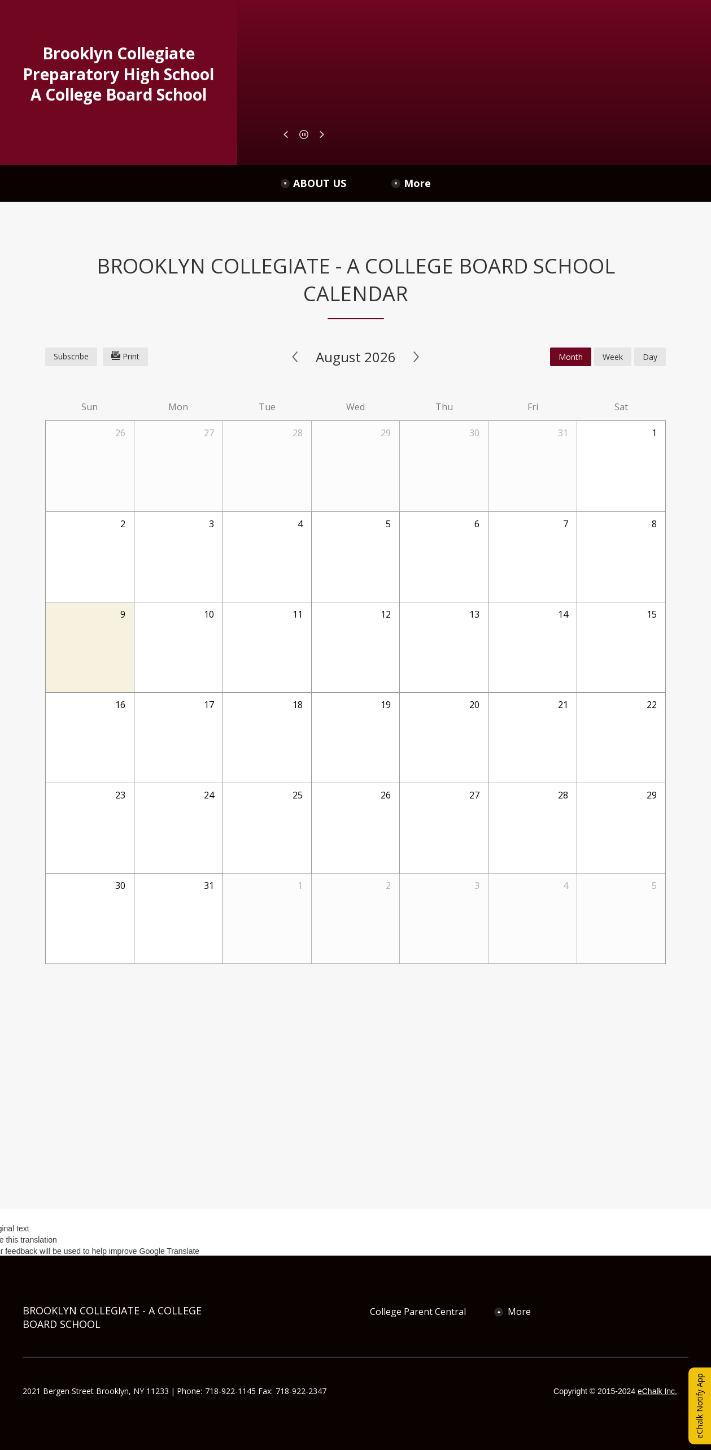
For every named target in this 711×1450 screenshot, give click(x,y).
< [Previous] (295, 357)
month (571, 356)
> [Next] (416, 357)
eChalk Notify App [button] (699, 1406)
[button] (286, 134)
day (650, 356)
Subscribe (71, 356)
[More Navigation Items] (575, 183)
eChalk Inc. (657, 1391)
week (613, 356)
